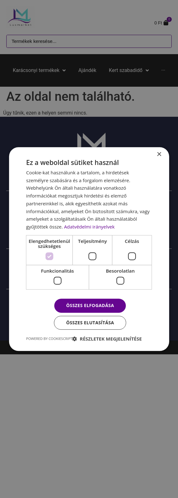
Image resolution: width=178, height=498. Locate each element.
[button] (107, 338)
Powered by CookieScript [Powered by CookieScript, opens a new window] (49, 338)
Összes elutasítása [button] (90, 323)
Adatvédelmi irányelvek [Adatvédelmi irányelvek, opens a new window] (89, 226)
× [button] (159, 154)
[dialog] (89, 249)
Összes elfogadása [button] (90, 306)
